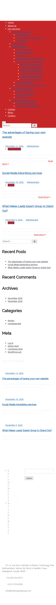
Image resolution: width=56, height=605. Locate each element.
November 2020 (9, 518)
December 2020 (9, 485)
